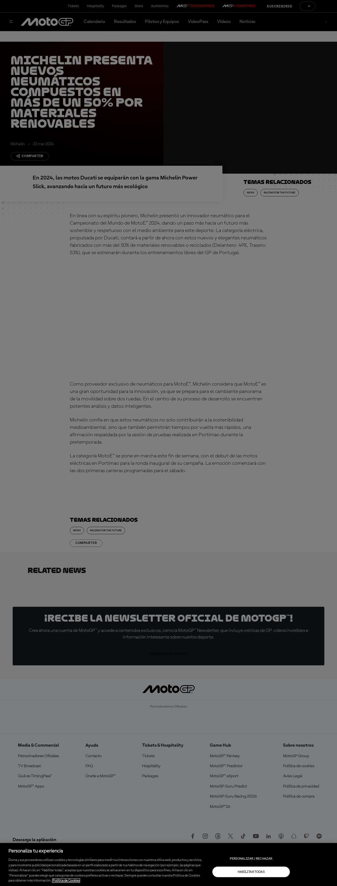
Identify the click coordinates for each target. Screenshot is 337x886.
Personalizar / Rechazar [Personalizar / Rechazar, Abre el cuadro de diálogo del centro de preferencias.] (251, 858)
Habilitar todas (251, 871)
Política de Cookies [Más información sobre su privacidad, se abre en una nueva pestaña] (66, 880)
